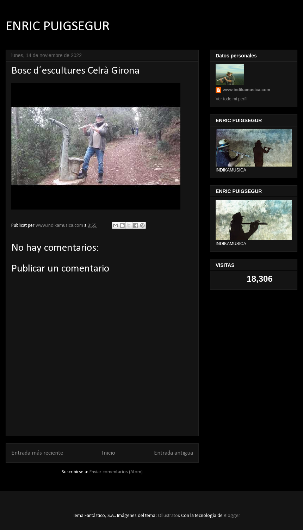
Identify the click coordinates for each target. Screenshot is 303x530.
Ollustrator (168, 515)
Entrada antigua (173, 453)
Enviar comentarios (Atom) (116, 472)
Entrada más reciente (37, 453)
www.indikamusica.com (246, 89)
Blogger (232, 515)
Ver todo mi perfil (231, 98)
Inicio (108, 453)
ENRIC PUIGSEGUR (58, 27)
